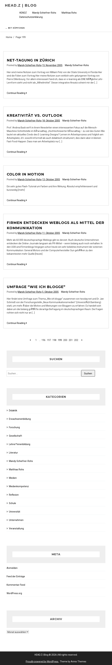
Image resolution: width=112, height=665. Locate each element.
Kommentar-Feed (16, 585)
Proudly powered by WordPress (42, 661)
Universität (14, 511)
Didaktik (13, 410)
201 (71, 340)
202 (76, 340)
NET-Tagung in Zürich (31, 60)
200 (65, 340)
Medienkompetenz (19, 486)
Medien (13, 478)
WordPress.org (14, 593)
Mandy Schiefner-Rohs (44, 12)
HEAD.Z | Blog (21, 5)
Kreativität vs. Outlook (34, 115)
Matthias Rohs (69, 12)
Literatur (13, 452)
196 (43, 340)
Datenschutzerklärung (31, 17)
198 (54, 340)
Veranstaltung (16, 528)
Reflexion (14, 494)
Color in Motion (25, 174)
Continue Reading (17, 93)
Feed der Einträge (16, 576)
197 (49, 340)
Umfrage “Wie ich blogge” (36, 287)
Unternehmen (16, 520)
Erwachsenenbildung (20, 419)
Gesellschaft (15, 435)
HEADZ (23, 12)
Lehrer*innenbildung (19, 444)
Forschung (14, 427)
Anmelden (12, 568)
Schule (12, 503)
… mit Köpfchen (15, 28)
